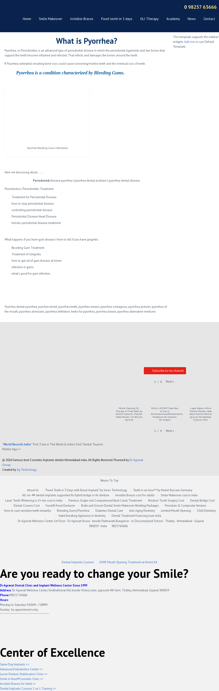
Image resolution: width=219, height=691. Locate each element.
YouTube (120, 7)
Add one (189, 42)
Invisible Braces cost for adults (135, 495)
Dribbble (152, 7)
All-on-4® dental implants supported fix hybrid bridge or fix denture (65, 495)
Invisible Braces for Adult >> (18, 684)
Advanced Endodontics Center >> (21, 669)
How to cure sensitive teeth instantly (27, 511)
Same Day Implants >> (14, 664)
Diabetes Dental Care (109, 511)
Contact (209, 19)
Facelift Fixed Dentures (60, 506)
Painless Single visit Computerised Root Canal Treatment (105, 500)
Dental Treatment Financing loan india (136, 516)
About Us (33, 490)
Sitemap (168, 7)
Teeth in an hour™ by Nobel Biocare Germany (162, 490)
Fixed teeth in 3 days (116, 19)
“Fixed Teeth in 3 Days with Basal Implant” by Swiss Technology (86, 490)
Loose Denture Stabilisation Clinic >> (23, 674)
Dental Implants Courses (78, 562)
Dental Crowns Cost (27, 506)
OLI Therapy (149, 19)
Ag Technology (26, 470)
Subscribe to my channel (165, 371)
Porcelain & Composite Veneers (185, 506)
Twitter (112, 7)
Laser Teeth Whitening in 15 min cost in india (33, 500)
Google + (104, 7)
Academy (173, 19)
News (192, 19)
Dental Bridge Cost (202, 500)
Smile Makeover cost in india (179, 495)
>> (19, 449)
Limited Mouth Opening (176, 511)
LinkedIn (136, 7)
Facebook (96, 7)
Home (27, 19)
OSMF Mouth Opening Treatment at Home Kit (128, 562)
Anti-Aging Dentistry (142, 511)
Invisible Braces (81, 19)
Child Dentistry (206, 511)
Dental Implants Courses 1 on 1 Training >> (28, 689)
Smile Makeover (50, 19)
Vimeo (128, 7)
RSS (160, 7)
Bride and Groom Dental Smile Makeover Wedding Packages (120, 506)
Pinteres (144, 7)
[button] (169, 381)
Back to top (213, 462)
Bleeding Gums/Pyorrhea (73, 511)
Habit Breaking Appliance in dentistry (82, 516)
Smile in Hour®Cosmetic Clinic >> (21, 679)
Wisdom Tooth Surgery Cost (166, 500)
